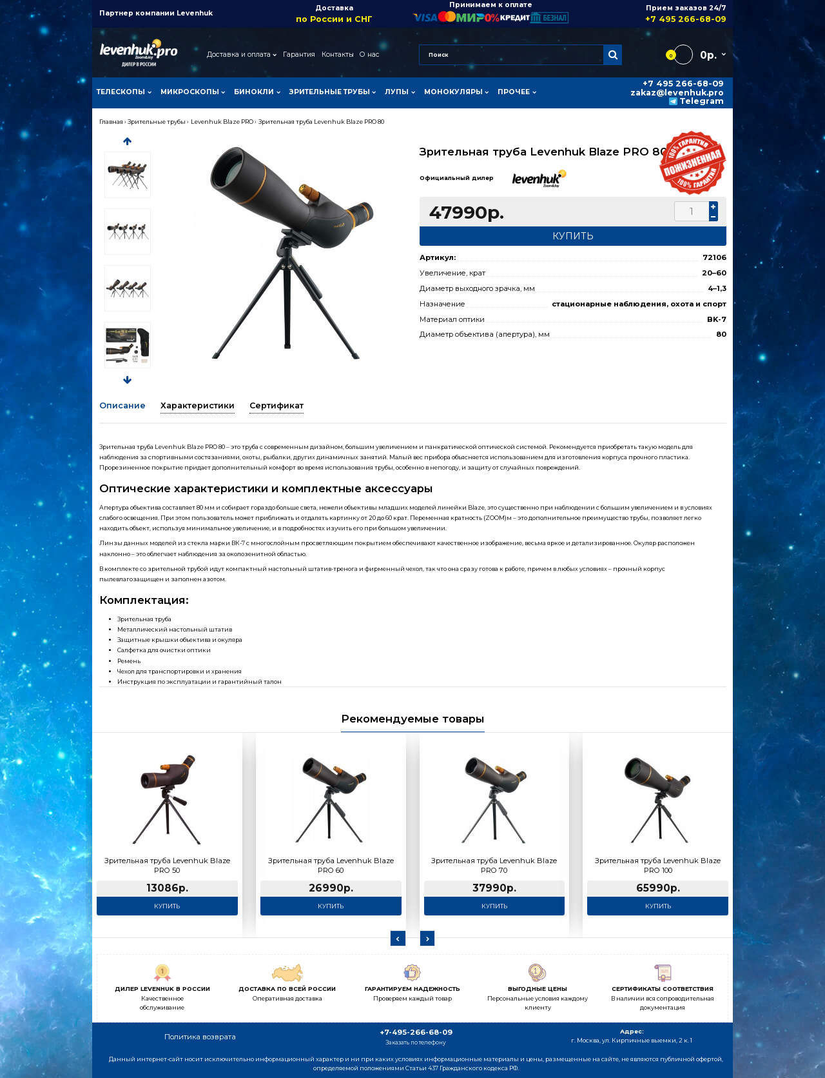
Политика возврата (200, 1036)
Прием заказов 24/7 (647, 14)
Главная (111, 121)
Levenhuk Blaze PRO (222, 121)
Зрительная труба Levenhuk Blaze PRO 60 (331, 865)
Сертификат (276, 405)
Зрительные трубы (157, 121)
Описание (122, 405)
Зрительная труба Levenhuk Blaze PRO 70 (494, 865)
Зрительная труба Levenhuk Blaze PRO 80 (321, 121)
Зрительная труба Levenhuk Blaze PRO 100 (658, 865)
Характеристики (197, 405)
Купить (167, 906)
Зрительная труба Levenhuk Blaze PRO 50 (167, 865)
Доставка (334, 14)
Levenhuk (195, 13)
